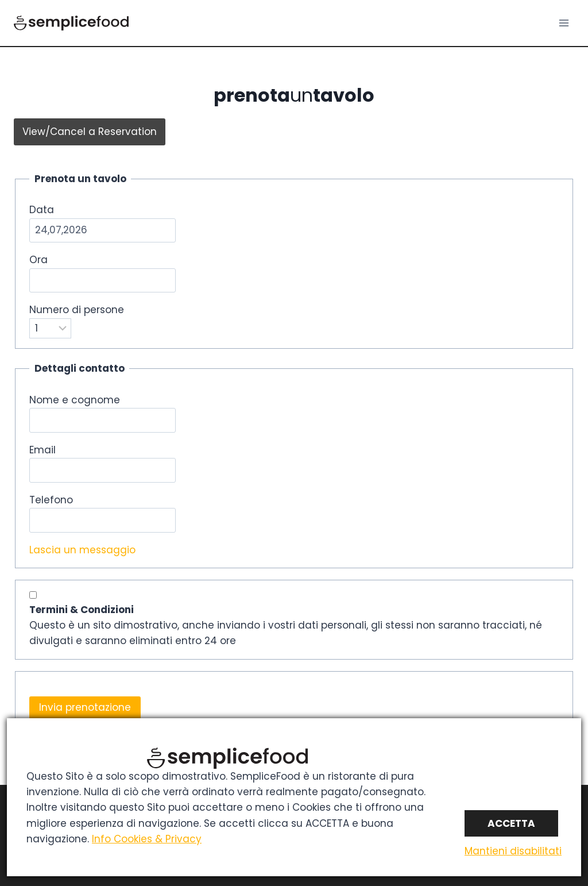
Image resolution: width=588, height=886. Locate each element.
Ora (38, 260)
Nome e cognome (74, 400)
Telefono (51, 500)
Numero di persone (76, 310)
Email (42, 450)
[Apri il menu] (563, 23)
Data (41, 210)
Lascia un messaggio (82, 550)
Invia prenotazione (85, 707)
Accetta (511, 823)
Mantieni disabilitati (513, 851)
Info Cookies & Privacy (147, 839)
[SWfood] (71, 23)
